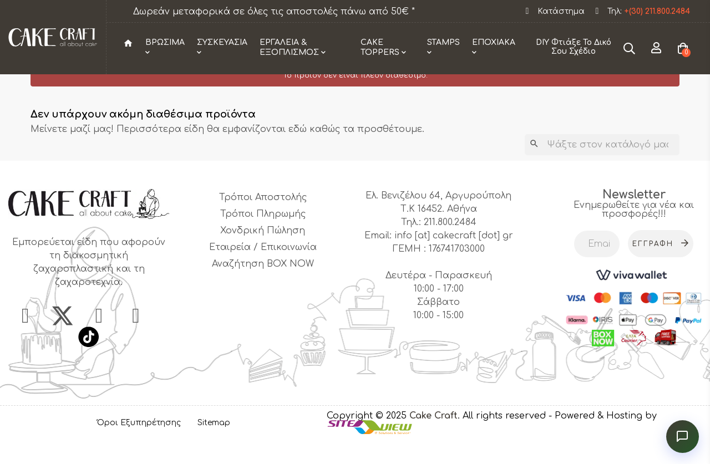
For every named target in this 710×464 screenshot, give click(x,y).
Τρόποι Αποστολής (263, 219)
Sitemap (213, 444)
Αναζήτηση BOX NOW (263, 285)
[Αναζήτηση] (602, 166)
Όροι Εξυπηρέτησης (139, 444)
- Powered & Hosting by (603, 437)
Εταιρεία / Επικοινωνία (263, 269)
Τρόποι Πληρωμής (263, 236)
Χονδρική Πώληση (262, 252)
